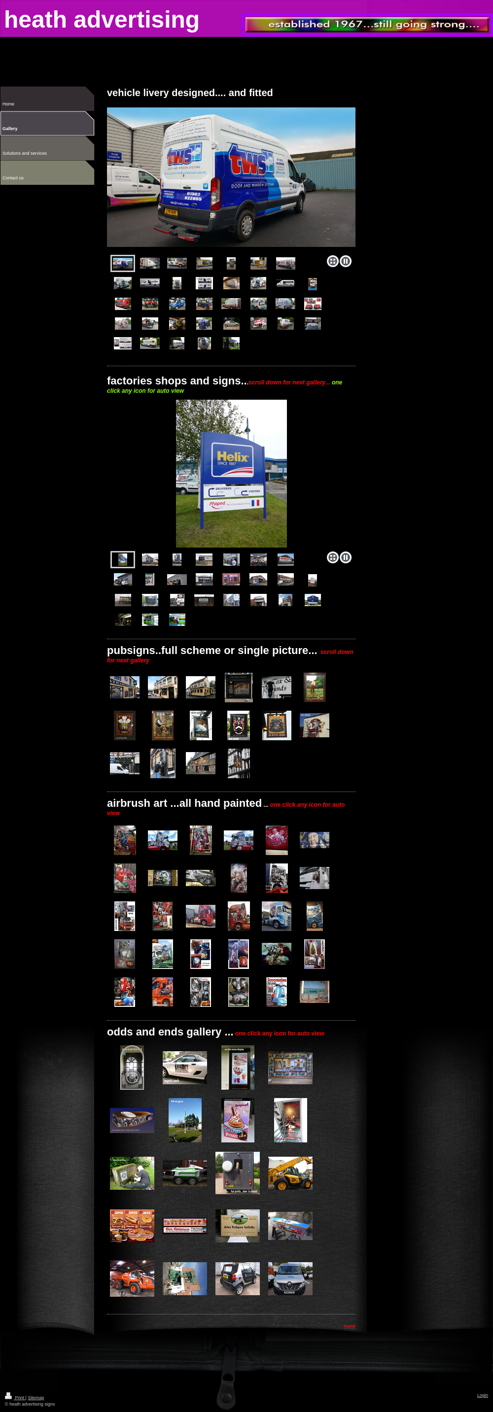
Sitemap (36, 1397)
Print (15, 1397)
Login (482, 1395)
